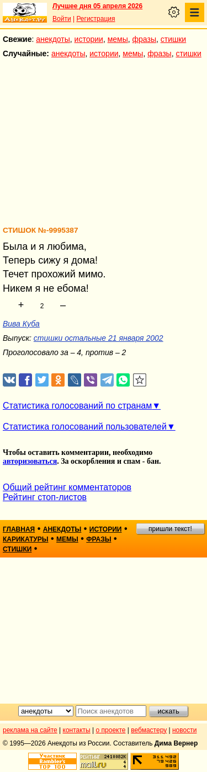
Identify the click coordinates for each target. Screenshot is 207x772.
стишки (173, 39)
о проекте (111, 730)
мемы (118, 39)
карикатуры (26, 539)
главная (19, 529)
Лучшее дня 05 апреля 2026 (97, 6)
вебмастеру (149, 730)
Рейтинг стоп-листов (45, 497)
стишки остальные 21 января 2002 (98, 338)
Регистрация (95, 19)
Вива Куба (21, 323)
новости (184, 730)
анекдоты (53, 39)
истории (89, 39)
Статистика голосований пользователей (85, 426)
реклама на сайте (30, 730)
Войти (61, 19)
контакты (77, 730)
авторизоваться (30, 461)
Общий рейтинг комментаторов (67, 487)
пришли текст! (170, 529)
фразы (144, 39)
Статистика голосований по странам (77, 405)
